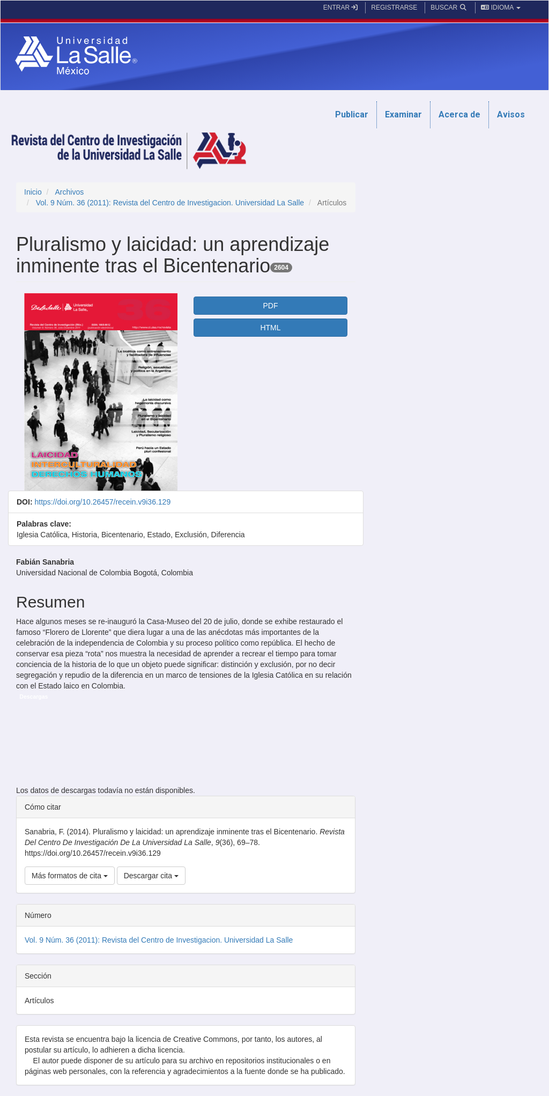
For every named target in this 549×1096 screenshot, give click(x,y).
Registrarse (394, 7)
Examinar (403, 114)
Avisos (511, 114)
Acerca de (459, 114)
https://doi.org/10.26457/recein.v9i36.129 (102, 502)
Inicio (33, 192)
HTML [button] (270, 327)
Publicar (351, 114)
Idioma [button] (501, 7)
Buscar (449, 7)
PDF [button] (270, 305)
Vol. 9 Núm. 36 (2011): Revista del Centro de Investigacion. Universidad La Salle (170, 202)
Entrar (340, 7)
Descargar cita (151, 875)
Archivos (69, 192)
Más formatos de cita (70, 875)
